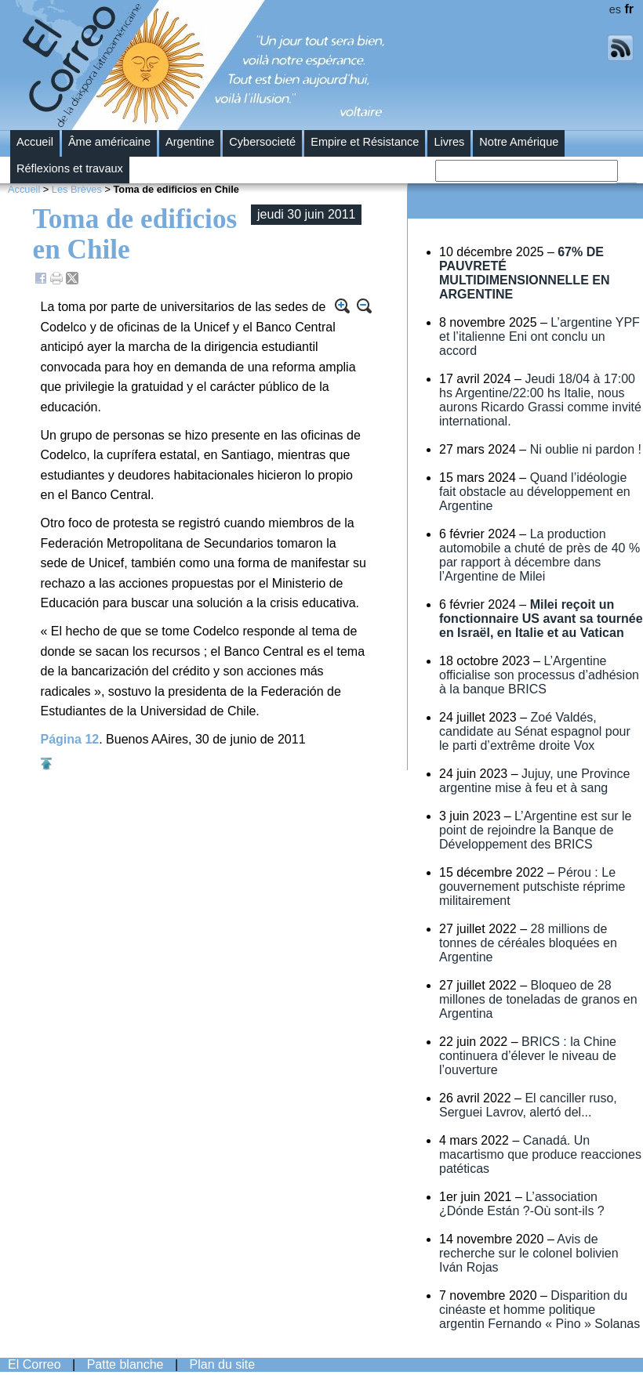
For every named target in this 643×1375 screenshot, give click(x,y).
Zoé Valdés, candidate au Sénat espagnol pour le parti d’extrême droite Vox (534, 731)
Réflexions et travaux (69, 168)
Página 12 (70, 739)
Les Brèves (77, 189)
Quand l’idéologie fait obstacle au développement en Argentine (534, 491)
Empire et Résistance (365, 142)
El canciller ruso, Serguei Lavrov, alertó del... (528, 1105)
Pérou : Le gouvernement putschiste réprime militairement (532, 886)
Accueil (34, 142)
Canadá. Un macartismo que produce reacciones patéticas (540, 1154)
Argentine (189, 142)
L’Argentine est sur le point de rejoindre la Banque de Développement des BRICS (535, 830)
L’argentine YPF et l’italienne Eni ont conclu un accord (539, 336)
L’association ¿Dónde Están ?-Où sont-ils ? (522, 1204)
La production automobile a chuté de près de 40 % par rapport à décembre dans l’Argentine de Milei (539, 555)
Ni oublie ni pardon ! (585, 449)
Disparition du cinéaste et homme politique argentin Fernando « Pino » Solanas (539, 1309)
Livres (449, 142)
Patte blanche (125, 1364)
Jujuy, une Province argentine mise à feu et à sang (534, 780)
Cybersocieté (262, 142)
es (615, 9)
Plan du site (223, 1364)
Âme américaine (109, 142)
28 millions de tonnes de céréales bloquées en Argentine (528, 943)
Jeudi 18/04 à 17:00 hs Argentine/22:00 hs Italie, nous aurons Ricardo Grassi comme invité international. (540, 400)
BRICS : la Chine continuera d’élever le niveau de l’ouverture (527, 1055)
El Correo (34, 1364)
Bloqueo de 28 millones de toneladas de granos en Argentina (538, 999)
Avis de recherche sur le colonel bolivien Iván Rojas (529, 1253)
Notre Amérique (518, 142)
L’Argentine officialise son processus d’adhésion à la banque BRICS (539, 675)
